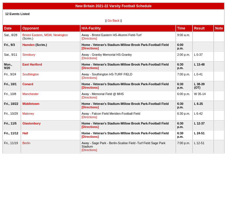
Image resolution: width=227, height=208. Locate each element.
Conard (27, 84)
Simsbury (28, 54)
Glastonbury (31, 123)
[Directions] (89, 38)
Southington (30, 74)
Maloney (28, 113)
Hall (25, 133)
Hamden (28, 45)
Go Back (114, 20)
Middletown (30, 103)
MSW (48, 35)
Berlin (26, 143)
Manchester (30, 94)
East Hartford (32, 64)
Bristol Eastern (32, 35)
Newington (60, 35)
